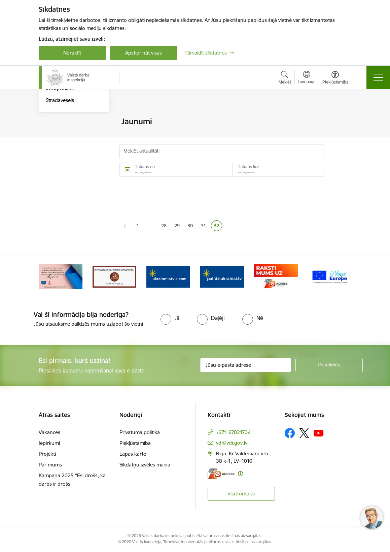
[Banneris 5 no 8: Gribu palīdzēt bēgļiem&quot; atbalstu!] (222, 276)
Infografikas (60, 168)
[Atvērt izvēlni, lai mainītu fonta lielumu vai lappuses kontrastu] (335, 78)
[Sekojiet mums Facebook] (290, 433)
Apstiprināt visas (143, 53)
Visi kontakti (241, 493)
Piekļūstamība (135, 443)
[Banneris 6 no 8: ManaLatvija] (276, 276)
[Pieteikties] (329, 365)
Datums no (145, 166)
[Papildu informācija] (240, 473)
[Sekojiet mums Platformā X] (304, 433)
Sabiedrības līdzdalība (70, 145)
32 (217, 226)
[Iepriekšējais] (50, 277)
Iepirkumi (49, 443)
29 (178, 226)
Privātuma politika (139, 432)
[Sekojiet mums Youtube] (319, 433)
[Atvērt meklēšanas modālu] (284, 78)
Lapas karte (132, 454)
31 (205, 226)
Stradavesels (60, 180)
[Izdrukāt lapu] (342, 118)
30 (191, 226)
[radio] (170, 318)
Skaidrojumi (59, 157)
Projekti (47, 454)
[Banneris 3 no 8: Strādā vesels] (114, 276)
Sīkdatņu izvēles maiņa (144, 464)
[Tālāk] (340, 277)
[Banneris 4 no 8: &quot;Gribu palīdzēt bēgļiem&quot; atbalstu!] (168, 276)
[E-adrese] (221, 473)
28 (165, 226)
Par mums (50, 464)
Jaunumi (55, 133)
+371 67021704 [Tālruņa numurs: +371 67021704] (233, 432)
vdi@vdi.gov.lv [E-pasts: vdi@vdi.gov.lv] (231, 443)
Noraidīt (72, 53)
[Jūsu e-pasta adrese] (245, 365)
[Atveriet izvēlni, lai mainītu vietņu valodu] (306, 78)
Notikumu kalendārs (69, 122)
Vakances (49, 432)
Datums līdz (248, 166)
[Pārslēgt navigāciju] (378, 77)
